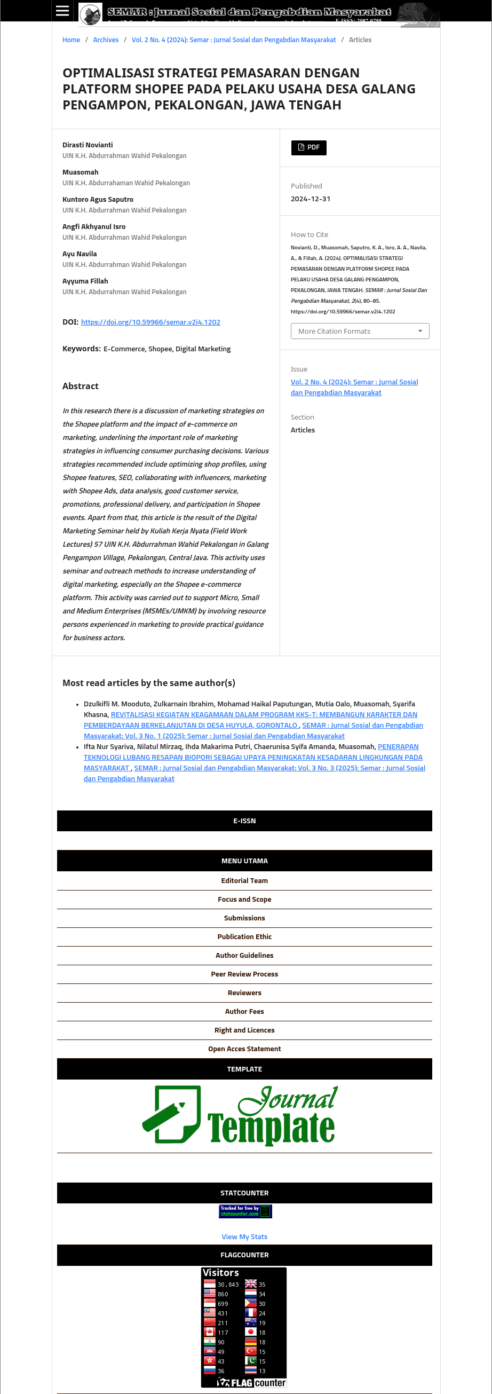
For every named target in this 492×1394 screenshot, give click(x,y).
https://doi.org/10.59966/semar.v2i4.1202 (150, 322)
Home (71, 40)
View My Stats (245, 1237)
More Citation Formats (334, 331)
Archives (106, 40)
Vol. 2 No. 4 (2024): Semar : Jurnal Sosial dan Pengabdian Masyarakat (234, 40)
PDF (313, 147)
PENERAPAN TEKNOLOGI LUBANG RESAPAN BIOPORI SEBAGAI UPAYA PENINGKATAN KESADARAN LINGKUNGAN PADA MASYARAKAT (253, 757)
